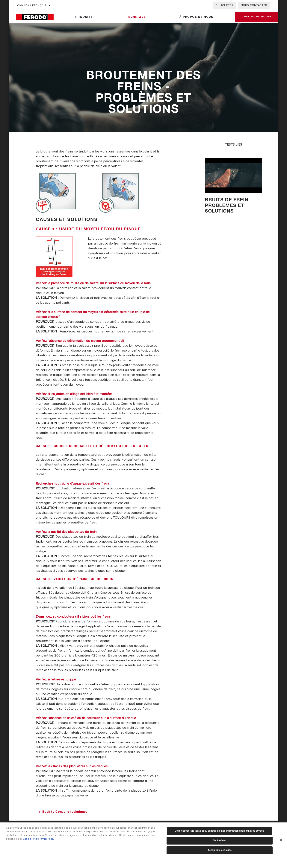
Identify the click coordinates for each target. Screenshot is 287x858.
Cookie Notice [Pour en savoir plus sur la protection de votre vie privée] (31, 838)
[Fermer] (281, 840)
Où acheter (224, 5)
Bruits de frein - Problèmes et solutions (228, 205)
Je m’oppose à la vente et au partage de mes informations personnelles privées (219, 830)
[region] (143, 840)
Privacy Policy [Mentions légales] (47, 838)
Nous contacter (254, 5)
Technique (136, 17)
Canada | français (31, 5)
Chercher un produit (257, 17)
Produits (84, 17)
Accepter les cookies (220, 850)
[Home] (37, 17)
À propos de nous (196, 17)
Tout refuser (219, 840)
